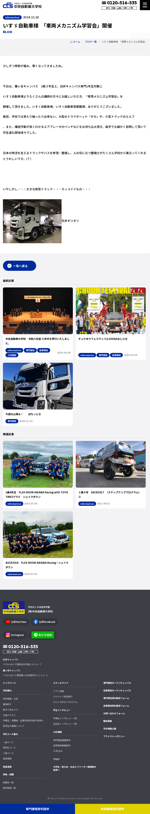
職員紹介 (7, 704)
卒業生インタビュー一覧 (65, 718)
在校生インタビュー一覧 (65, 723)
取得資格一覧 (9, 787)
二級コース (8, 753)
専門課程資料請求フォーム (116, 698)
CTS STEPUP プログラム (65, 702)
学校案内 (7, 690)
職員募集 (107, 720)
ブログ (56, 759)
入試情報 (57, 731)
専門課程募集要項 (61, 740)
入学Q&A (57, 750)
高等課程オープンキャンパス (117, 690)
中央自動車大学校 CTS (22, 5)
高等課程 (7, 758)
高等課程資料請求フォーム (116, 705)
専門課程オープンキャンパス (117, 682)
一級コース (8, 742)
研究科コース (9, 747)
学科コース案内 (10, 734)
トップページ (9, 682)
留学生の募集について (13, 725)
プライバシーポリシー (114, 736)
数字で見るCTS (10, 709)
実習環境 (7, 766)
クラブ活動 (58, 691)
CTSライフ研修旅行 (62, 696)
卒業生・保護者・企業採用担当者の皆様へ (23, 720)
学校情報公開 (109, 728)
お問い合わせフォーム (114, 713)
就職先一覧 (8, 782)
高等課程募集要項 (61, 745)
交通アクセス (9, 715)
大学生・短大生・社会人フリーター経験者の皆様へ (74, 768)
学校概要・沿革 (10, 698)
